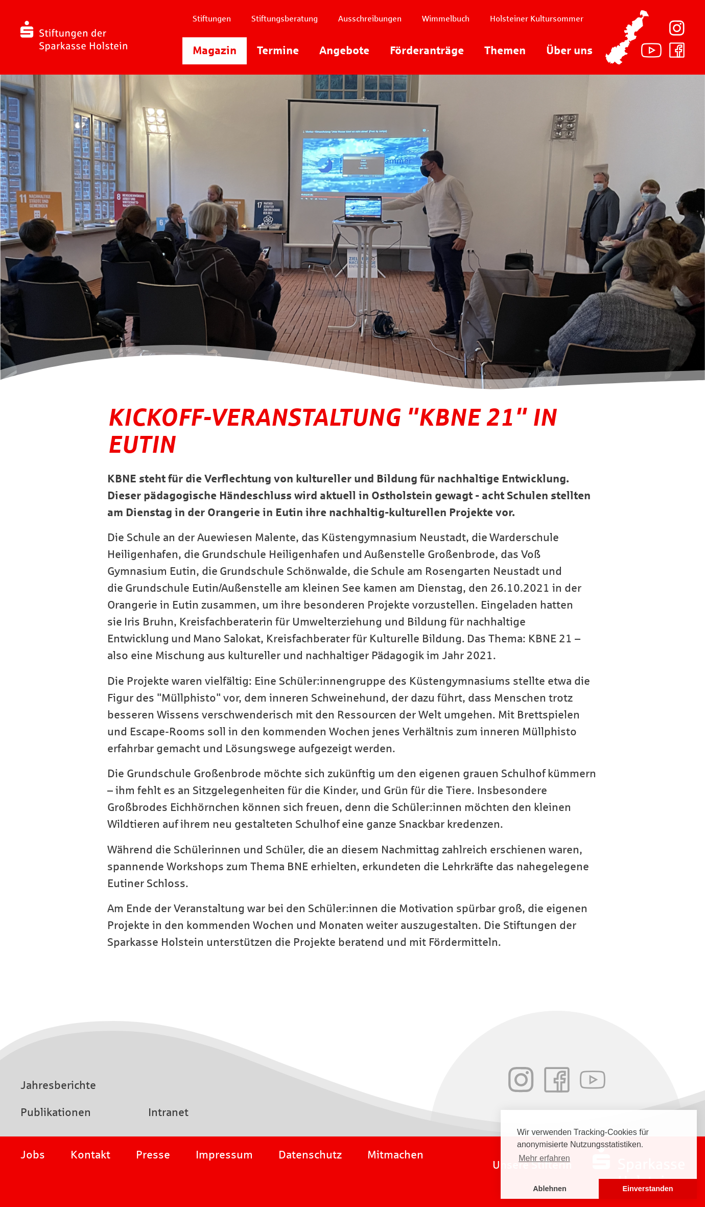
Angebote (344, 50)
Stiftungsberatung (284, 18)
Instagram (677, 28)
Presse (153, 1155)
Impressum (224, 1155)
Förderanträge (427, 50)
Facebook (677, 50)
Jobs (32, 1155)
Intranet (168, 1112)
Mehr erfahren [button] (544, 1158)
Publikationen (55, 1112)
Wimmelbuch (445, 18)
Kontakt (90, 1155)
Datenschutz (310, 1155)
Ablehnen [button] (550, 1189)
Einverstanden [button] (647, 1189)
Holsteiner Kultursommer (536, 18)
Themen (505, 50)
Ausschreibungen (370, 18)
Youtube (651, 50)
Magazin (215, 50)
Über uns (569, 50)
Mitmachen (395, 1155)
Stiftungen (212, 18)
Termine (278, 50)
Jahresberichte (58, 1085)
